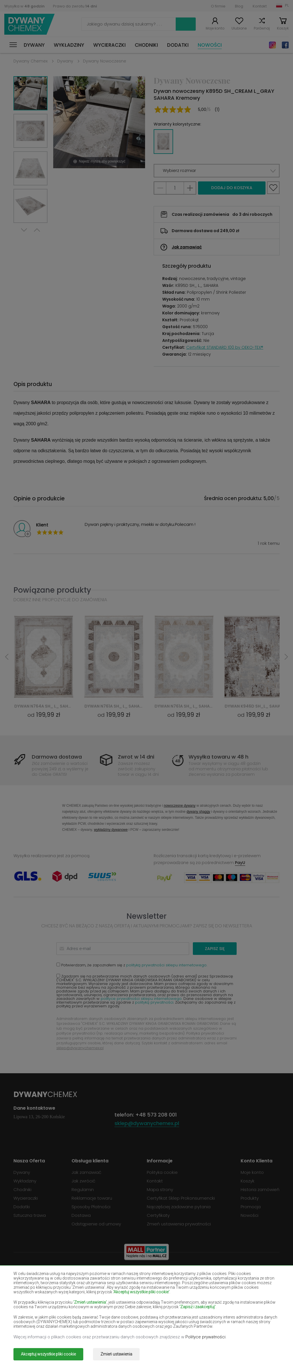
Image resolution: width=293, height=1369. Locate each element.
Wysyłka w (24, 6)
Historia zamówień (260, 1189)
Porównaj (262, 28)
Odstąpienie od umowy (96, 1224)
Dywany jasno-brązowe (59, 1297)
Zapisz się (215, 948)
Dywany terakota (148, 1322)
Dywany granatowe (235, 1289)
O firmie (218, 6)
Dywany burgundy (58, 1281)
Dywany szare (58, 1322)
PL (287, 5)
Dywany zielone (234, 1322)
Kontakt (260, 6)
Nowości (210, 45)
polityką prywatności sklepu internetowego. (166, 965)
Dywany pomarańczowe (146, 1314)
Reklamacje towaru (92, 1198)
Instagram (272, 45)
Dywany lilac (57, 1306)
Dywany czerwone (57, 1289)
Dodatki (178, 45)
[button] (217, 170)
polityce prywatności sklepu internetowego (141, 998)
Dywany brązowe (235, 1272)
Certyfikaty (158, 1215)
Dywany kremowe (235, 1297)
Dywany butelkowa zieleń (148, 1281)
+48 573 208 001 (156, 1114)
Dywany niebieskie (57, 1314)
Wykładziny (69, 45)
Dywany (34, 45)
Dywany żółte (146, 1306)
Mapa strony (160, 1189)
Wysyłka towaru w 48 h (218, 756)
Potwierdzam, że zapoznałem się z (131, 965)
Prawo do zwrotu (75, 6)
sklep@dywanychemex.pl (80, 1048)
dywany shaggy (198, 811)
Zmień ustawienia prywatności (179, 1224)
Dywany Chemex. (66, 1354)
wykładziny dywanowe (111, 829)
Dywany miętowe (236, 1306)
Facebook (285, 45)
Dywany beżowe (58, 1272)
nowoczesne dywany (179, 805)
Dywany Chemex (29, 24)
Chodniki (146, 45)
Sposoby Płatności (91, 1207)
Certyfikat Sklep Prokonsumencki (181, 1198)
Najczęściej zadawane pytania (179, 1207)
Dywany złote (57, 1330)
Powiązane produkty (52, 590)
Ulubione (239, 28)
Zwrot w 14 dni (136, 756)
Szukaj (186, 24)
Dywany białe (146, 1272)
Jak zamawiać (187, 247)
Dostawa (81, 1215)
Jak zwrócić (83, 1181)
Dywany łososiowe (146, 1297)
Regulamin (83, 1189)
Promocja (251, 1207)
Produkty (250, 1198)
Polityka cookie (162, 1172)
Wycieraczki (109, 45)
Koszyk (283, 28)
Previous (37, 230)
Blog (239, 6)
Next (24, 230)
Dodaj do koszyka (231, 188)
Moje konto (215, 28)
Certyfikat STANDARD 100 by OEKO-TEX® (224, 347)
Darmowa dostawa (57, 756)
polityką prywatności (154, 1002)
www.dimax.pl (265, 1354)
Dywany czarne (235, 1281)
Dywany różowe (234, 1314)
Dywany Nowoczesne (104, 61)
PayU (240, 862)
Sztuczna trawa (29, 1215)
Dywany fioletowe (146, 1289)
